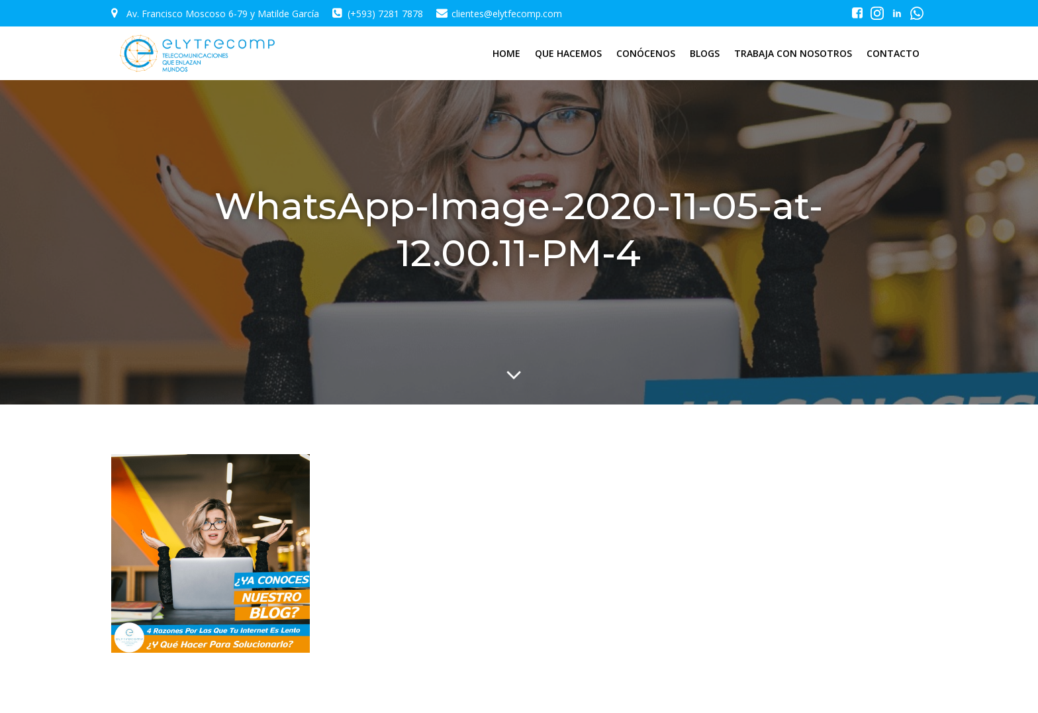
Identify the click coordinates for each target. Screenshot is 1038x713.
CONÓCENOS (645, 53)
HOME (506, 53)
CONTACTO (893, 53)
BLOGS (705, 53)
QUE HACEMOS (568, 53)
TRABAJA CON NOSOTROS (793, 53)
